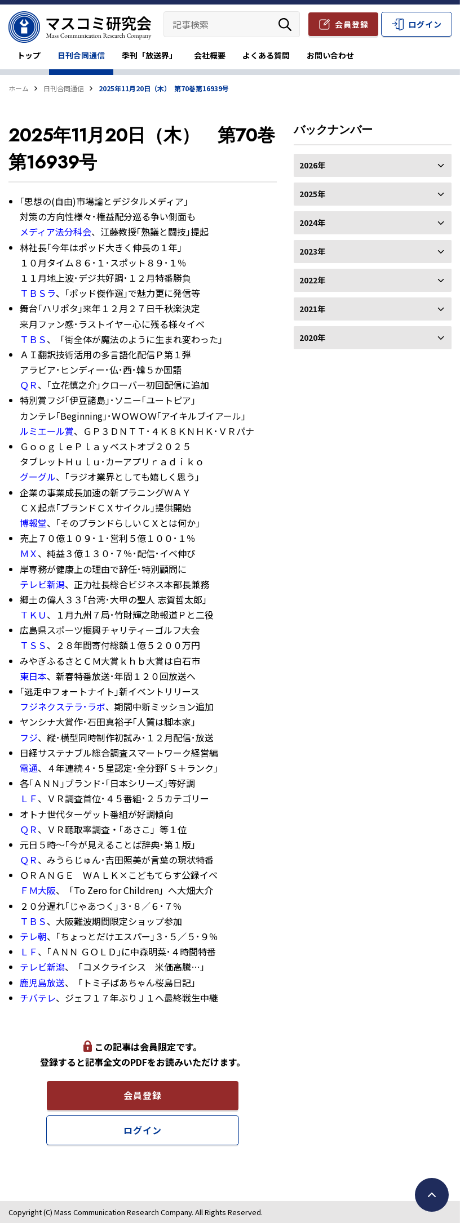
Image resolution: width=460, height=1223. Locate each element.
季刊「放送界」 (149, 55)
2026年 (372, 165)
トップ (29, 55)
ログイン (425, 24)
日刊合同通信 (81, 55)
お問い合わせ (330, 55)
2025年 (372, 193)
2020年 (372, 337)
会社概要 (209, 55)
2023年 (372, 251)
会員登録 (352, 24)
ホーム (18, 88)
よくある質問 (266, 55)
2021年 (372, 308)
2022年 (372, 280)
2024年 (372, 222)
